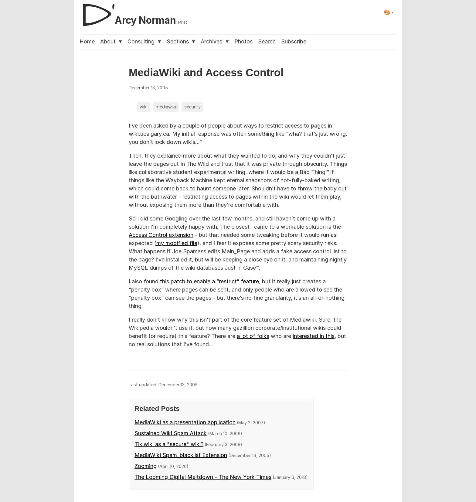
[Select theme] (389, 12)
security (192, 106)
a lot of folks (253, 336)
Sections (181, 41)
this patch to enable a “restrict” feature (209, 281)
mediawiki (166, 106)
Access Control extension (161, 235)
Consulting (144, 41)
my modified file (176, 243)
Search (267, 41)
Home (87, 41)
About (111, 41)
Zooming (145, 466)
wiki (144, 106)
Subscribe (293, 41)
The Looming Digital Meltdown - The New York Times (202, 477)
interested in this (314, 336)
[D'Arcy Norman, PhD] (133, 12)
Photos (243, 41)
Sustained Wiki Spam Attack (170, 433)
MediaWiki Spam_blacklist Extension (180, 455)
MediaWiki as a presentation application (185, 422)
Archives (215, 41)
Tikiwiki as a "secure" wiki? (168, 444)
